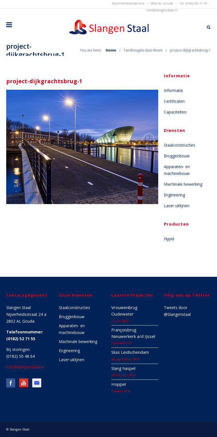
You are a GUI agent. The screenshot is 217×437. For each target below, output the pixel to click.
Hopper (119, 384)
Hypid (169, 238)
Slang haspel (123, 368)
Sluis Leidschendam (130, 352)
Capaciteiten (175, 112)
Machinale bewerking (183, 184)
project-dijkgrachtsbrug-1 (190, 50)
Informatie (173, 90)
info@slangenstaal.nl (161, 10)
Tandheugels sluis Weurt (142, 50)
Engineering (174, 195)
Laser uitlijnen (176, 205)
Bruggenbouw (177, 155)
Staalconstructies (179, 145)
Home (111, 50)
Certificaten (174, 101)
